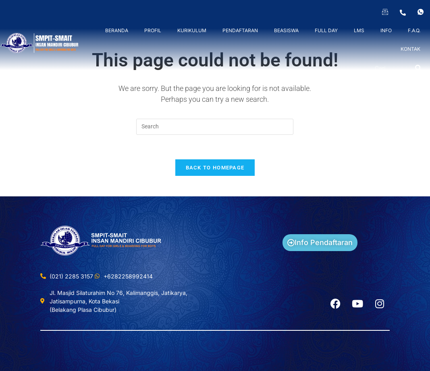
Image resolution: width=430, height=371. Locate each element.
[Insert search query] (214, 127)
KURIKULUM (191, 30)
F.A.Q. (414, 30)
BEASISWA (286, 30)
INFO (386, 30)
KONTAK (410, 49)
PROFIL (152, 30)
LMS (359, 30)
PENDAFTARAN (240, 30)
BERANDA (116, 30)
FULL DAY (326, 30)
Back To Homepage (215, 168)
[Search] (418, 68)
